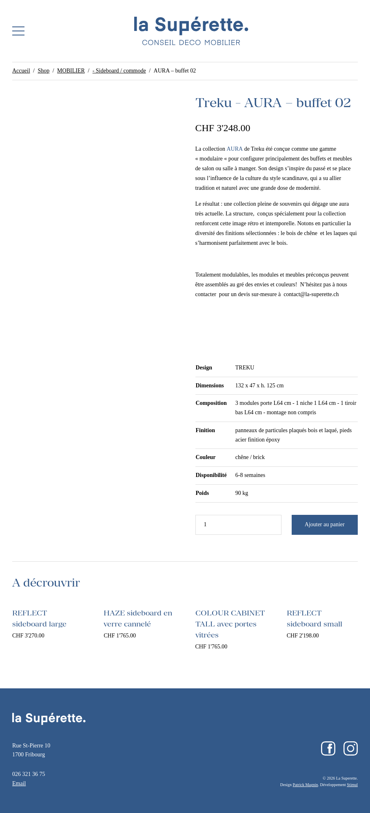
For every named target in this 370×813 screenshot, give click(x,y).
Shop (43, 71)
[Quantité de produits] (238, 525)
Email (19, 783)
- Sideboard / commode (119, 71)
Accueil (21, 71)
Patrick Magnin (305, 784)
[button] (18, 30)
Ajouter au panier (325, 524)
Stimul (352, 784)
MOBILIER (71, 71)
